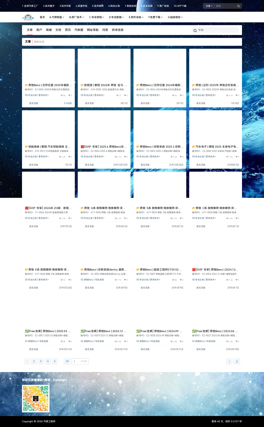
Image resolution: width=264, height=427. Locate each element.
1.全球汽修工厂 (30, 6)
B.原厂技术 (77, 17)
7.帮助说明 (130, 6)
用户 (39, 30)
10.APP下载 (180, 6)
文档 (58, 30)
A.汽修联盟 (57, 17)
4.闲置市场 (81, 6)
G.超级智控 (175, 17)
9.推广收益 (163, 6)
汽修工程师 (49, 421)
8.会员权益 (147, 6)
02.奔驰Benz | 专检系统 (92, 279)
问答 (105, 30)
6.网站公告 (114, 6)
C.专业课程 (97, 17)
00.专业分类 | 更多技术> (37, 95)
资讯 (68, 30)
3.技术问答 (65, 6)
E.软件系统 (136, 17)
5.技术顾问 (98, 6)
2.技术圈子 (49, 6)
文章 (30, 30)
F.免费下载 (155, 17)
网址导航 (93, 30)
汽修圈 (78, 30)
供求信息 (118, 30)
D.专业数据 (116, 17)
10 (67, 361)
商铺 (49, 30)
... (60, 360)
